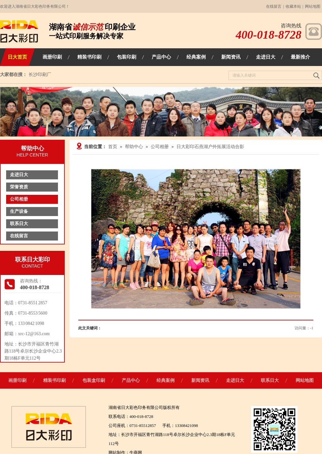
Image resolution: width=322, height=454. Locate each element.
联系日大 (19, 223)
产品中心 (131, 380)
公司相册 (19, 199)
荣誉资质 (19, 186)
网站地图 (312, 6)
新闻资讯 (200, 380)
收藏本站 (293, 6)
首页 (112, 146)
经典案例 (165, 380)
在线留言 (273, 6)
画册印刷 (17, 380)
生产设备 (19, 211)
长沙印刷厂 (40, 74)
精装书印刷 (54, 380)
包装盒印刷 (93, 380)
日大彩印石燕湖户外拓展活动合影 (210, 146)
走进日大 (19, 174)
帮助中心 (134, 146)
